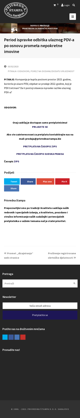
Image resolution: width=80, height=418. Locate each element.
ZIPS (16, 161)
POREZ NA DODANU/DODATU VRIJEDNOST (52, 71)
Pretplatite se (40, 315)
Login (67, 5)
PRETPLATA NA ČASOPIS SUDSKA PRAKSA (40, 153)
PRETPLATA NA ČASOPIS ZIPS (40, 146)
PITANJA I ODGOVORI (18, 71)
